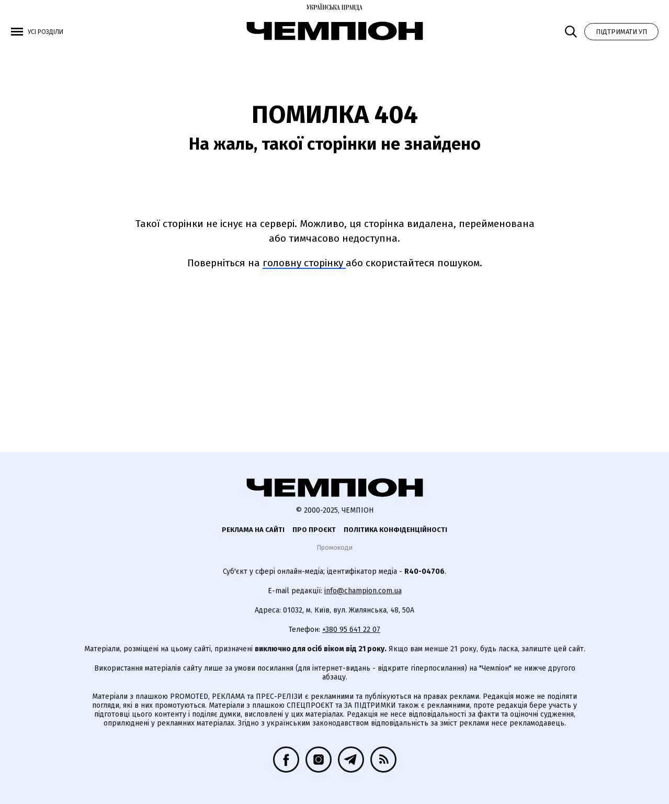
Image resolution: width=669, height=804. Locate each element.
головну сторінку (304, 263)
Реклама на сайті (253, 530)
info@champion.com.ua (363, 590)
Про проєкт (314, 530)
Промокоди (334, 547)
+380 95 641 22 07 (351, 629)
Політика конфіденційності (395, 530)
